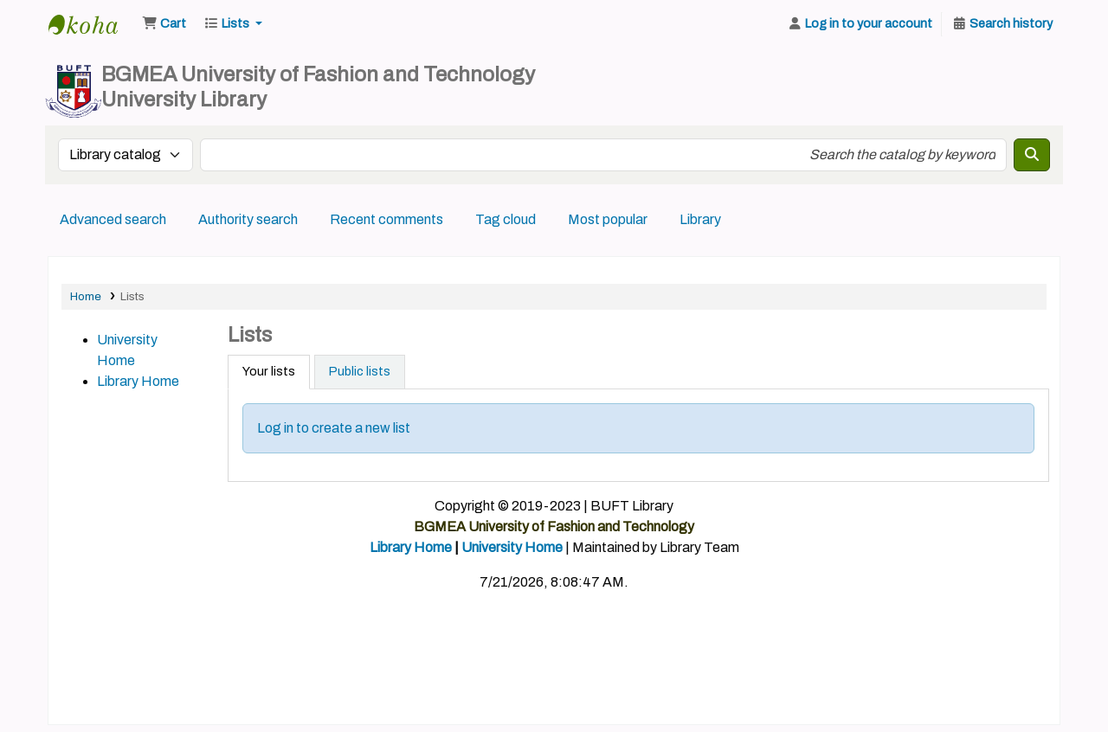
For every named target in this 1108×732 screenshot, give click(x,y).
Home (85, 296)
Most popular (607, 219)
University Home (512, 547)
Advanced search (113, 219)
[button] (164, 24)
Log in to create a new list (333, 428)
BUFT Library (91, 24)
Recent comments (386, 219)
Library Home (138, 381)
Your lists (268, 371)
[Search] (1032, 154)
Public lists (359, 371)
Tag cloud (505, 219)
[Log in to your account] (859, 24)
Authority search (248, 219)
